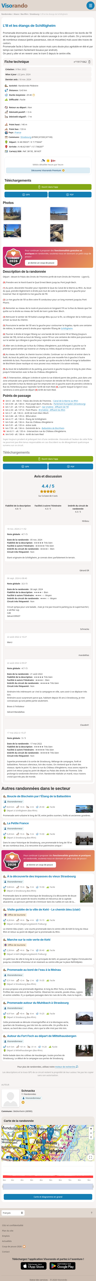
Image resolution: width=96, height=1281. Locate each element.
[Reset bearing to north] (91, 1137)
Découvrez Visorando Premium (48, 170)
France (18, 132)
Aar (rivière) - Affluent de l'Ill (55, 407)
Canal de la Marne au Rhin (65, 400)
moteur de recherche (66, 1066)
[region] (48, 1143)
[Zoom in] (91, 1128)
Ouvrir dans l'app (48, 186)
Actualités (7, 1241)
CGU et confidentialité (12, 1225)
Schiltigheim (67, 328)
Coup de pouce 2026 (14, 1246)
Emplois (6, 1236)
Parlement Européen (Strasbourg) (69, 403)
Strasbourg (25, 137)
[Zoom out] (91, 1133)
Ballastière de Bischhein (53, 428)
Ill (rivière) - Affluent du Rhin (52, 410)
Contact (6, 1251)
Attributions (7, 1159)
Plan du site (7, 1230)
